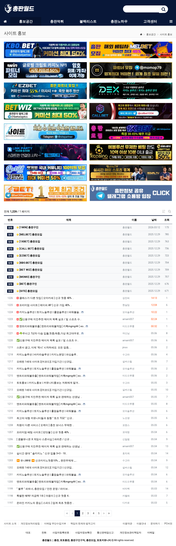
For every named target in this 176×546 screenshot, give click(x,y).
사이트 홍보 (166, 34)
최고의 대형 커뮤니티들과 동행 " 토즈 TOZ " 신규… (45, 418)
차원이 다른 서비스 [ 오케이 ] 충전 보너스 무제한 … (45, 425)
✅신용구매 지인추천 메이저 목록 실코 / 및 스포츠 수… (49, 319)
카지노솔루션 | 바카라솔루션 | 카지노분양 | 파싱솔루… (47, 354)
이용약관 (127, 523)
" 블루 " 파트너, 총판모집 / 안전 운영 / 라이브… (43, 488)
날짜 (154, 219)
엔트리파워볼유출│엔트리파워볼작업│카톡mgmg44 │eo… (51, 326)
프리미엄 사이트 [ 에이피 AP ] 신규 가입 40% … (44, 305)
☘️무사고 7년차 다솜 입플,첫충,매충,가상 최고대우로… (49, 333)
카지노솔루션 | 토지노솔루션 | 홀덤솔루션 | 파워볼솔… (49, 312)
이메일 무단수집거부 (55, 523)
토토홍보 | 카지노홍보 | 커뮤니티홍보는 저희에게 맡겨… (48, 382)
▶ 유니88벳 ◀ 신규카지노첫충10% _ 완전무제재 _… (47, 460)
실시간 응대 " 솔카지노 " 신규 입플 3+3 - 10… (42, 453)
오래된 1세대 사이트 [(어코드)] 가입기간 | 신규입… (45, 361)
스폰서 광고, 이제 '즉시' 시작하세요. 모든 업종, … (44, 347)
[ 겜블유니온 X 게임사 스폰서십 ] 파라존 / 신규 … (44, 439)
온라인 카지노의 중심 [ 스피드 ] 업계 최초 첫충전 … (45, 502)
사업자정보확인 (83, 532)
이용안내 (141, 523)
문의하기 (155, 523)
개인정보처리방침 (30, 523)
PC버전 (168, 523)
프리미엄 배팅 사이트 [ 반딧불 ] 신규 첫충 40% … (44, 432)
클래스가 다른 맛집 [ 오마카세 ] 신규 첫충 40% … (45, 298)
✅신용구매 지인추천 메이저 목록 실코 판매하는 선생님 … (49, 396)
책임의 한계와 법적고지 (83, 523)
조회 (166, 219)
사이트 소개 (10, 523)
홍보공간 (151, 34)
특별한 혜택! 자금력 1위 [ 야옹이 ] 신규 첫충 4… (43, 495)
